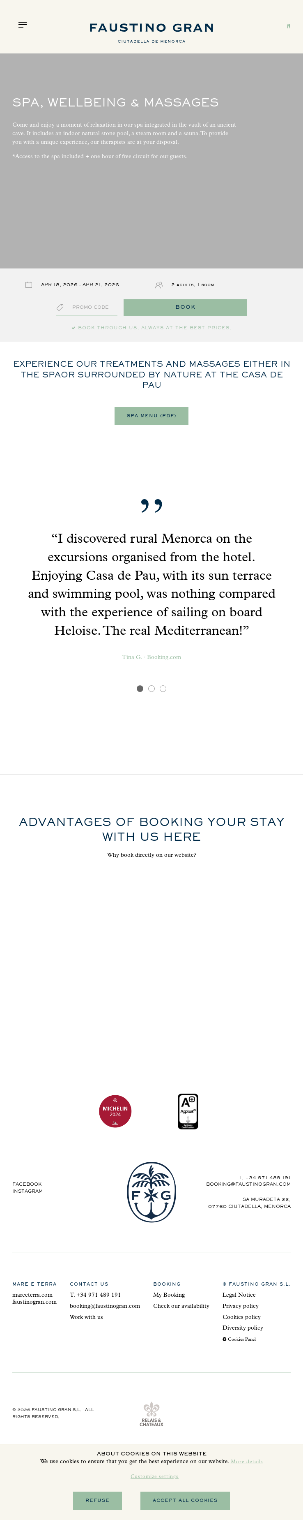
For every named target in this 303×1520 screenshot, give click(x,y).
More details (247, 1462)
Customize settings (155, 1477)
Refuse (97, 1501)
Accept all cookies (185, 1501)
